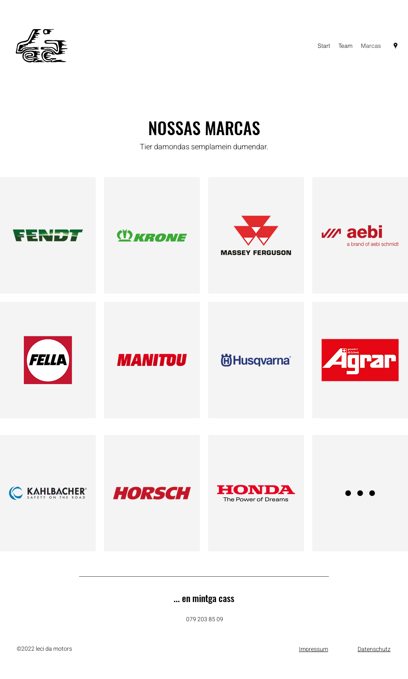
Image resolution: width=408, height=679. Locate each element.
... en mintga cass (204, 598)
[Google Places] (395, 46)
